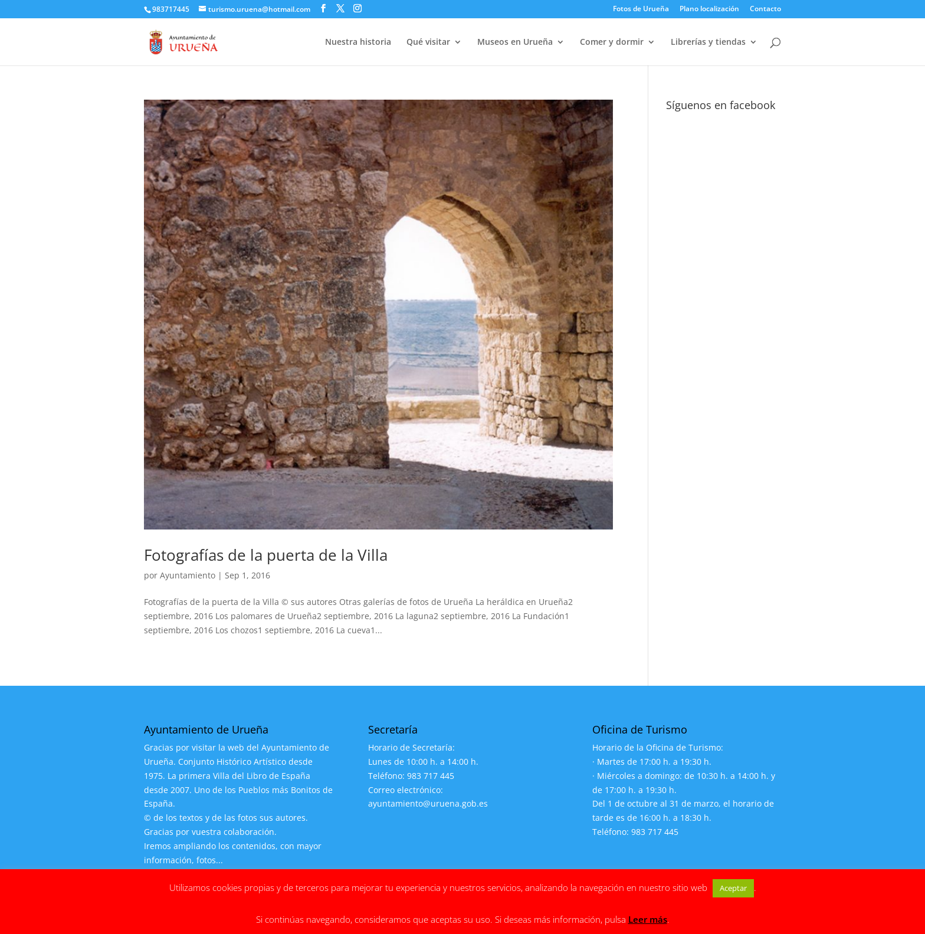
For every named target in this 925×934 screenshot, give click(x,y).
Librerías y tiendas (708, 42)
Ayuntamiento (187, 575)
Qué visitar (428, 42)
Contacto (765, 9)
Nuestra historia (358, 42)
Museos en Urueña (515, 42)
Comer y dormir (612, 42)
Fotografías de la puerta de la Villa (266, 554)
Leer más (647, 919)
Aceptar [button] (733, 888)
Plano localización (709, 9)
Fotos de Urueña (641, 9)
